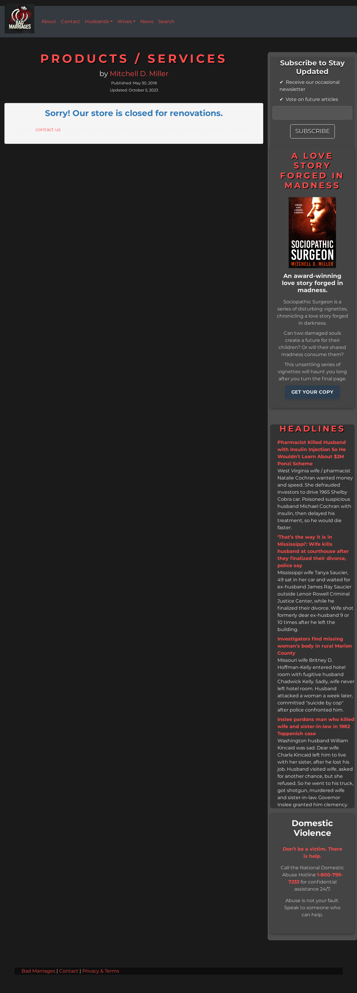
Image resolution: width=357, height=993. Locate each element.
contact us (48, 129)
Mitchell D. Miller (139, 74)
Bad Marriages (38, 971)
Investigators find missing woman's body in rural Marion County (314, 646)
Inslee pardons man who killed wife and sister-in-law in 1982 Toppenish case (315, 726)
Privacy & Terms (100, 971)
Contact (68, 971)
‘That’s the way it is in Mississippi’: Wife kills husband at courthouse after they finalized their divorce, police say (313, 551)
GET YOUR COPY (312, 392)
